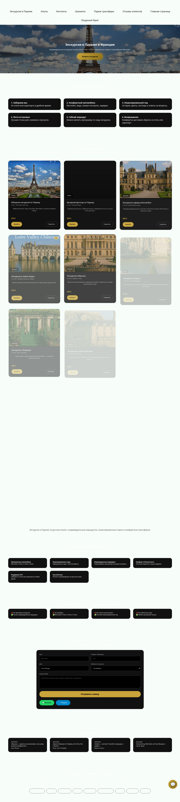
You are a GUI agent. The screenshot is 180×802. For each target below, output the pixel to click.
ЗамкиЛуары (65, 791)
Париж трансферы (104, 11)
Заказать (17, 228)
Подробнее (50, 228)
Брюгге (120, 791)
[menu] (90, 16)
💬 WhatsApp (46, 703)
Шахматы (80, 11)
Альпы (44, 11)
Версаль (51, 791)
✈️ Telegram (63, 703)
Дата (40, 664)
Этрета (77, 791)
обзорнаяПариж (37, 791)
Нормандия (89, 791)
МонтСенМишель (105, 791)
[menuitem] (21, 11)
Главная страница (160, 11)
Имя (40, 654)
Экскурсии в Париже (21, 11)
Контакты (61, 11)
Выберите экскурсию (97, 664)
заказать (145, 791)
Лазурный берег (90, 20)
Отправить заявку (90, 694)
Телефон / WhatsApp (97, 654)
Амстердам (132, 791)
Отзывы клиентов (132, 11)
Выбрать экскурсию (90, 56)
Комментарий (43, 674)
